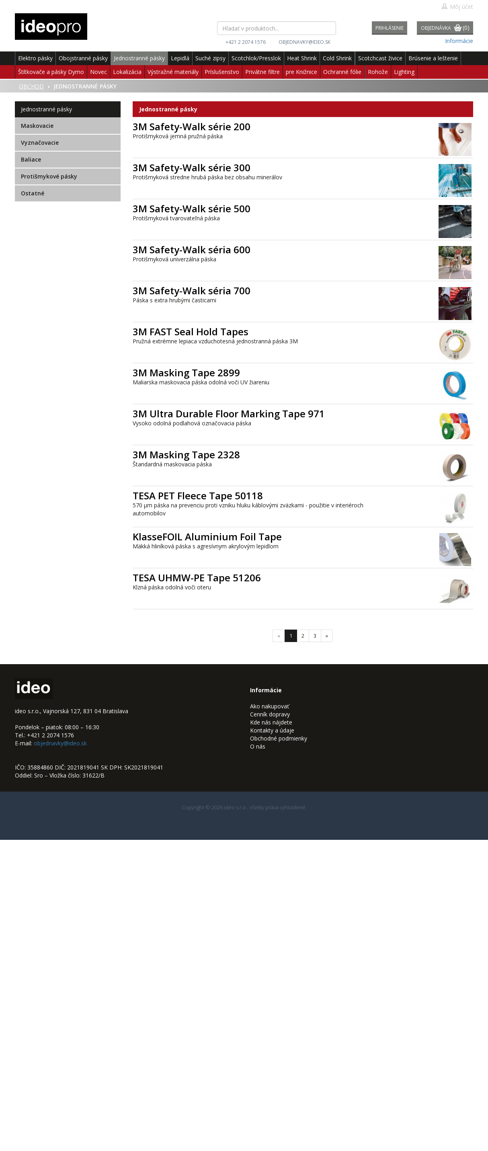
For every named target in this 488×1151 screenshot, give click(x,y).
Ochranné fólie (342, 72)
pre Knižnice (301, 72)
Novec (98, 72)
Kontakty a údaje (272, 730)
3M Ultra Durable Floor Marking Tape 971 (229, 413)
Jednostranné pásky (139, 58)
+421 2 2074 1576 (246, 42)
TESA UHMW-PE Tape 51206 (197, 577)
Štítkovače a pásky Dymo (51, 72)
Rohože (378, 72)
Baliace (31, 159)
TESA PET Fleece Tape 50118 (198, 495)
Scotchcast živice (380, 58)
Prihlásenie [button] (389, 28)
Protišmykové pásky (49, 176)
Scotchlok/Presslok (256, 58)
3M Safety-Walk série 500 (191, 208)
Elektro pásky (35, 58)
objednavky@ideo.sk (304, 42)
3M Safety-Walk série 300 (191, 167)
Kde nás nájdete (271, 722)
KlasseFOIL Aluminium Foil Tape (207, 536)
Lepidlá (180, 58)
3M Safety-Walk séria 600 (191, 249)
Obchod (31, 86)
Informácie (459, 41)
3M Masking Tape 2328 (186, 454)
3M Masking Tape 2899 (186, 372)
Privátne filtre (262, 72)
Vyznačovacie (40, 142)
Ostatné (32, 193)
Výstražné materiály (173, 72)
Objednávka (445, 28)
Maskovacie (37, 125)
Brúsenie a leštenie (433, 58)
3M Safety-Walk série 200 (191, 126)
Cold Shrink (337, 58)
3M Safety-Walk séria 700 (191, 290)
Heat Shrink (302, 58)
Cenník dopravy (270, 714)
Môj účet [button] (457, 6)
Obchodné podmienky (278, 738)
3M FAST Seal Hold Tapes (190, 331)
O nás (257, 746)
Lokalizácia (127, 72)
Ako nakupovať (269, 706)
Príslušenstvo (222, 72)
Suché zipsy (210, 58)
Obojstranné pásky (83, 58)
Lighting (404, 72)
